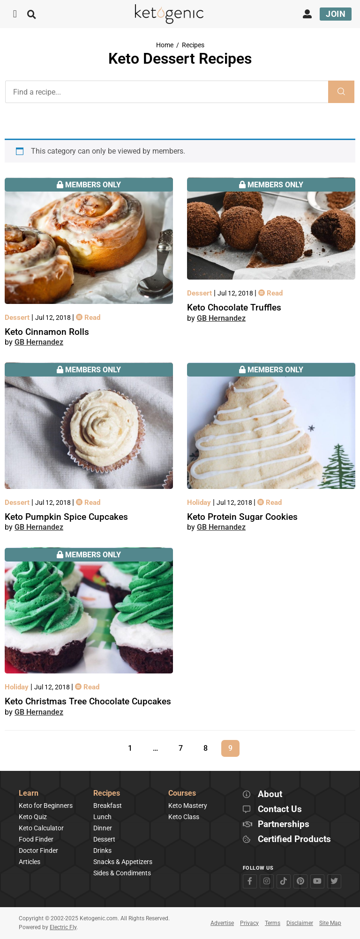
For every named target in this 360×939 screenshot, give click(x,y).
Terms (272, 923)
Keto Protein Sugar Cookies (242, 516)
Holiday (200, 502)
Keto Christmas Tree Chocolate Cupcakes (88, 701)
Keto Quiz (33, 817)
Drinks (102, 850)
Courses (182, 794)
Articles (29, 861)
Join (335, 14)
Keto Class (183, 817)
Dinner (102, 828)
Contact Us (280, 809)
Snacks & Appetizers (122, 861)
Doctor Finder (38, 850)
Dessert (18, 317)
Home (164, 45)
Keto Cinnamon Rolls (47, 331)
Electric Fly (63, 927)
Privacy (249, 923)
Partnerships (283, 824)
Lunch (102, 817)
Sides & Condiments (122, 873)
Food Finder (36, 839)
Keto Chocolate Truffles (234, 307)
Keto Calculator (41, 828)
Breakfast (107, 805)
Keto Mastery (187, 805)
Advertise (222, 923)
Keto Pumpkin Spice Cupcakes (66, 516)
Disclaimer (299, 923)
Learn (28, 794)
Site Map (330, 923)
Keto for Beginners (46, 805)
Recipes (193, 45)
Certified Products (294, 839)
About (270, 794)
